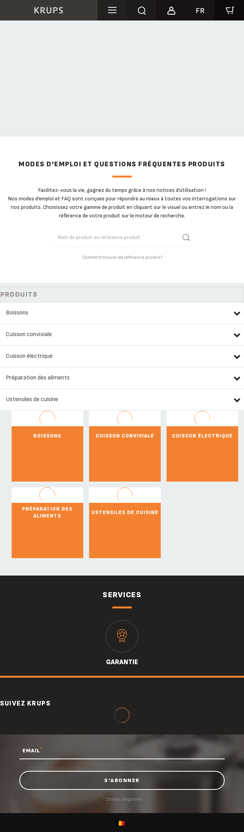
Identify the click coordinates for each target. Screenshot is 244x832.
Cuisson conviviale (29, 334)
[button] (171, 9)
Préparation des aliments (38, 377)
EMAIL (32, 750)
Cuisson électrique (29, 356)
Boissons (17, 312)
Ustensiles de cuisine (32, 399)
